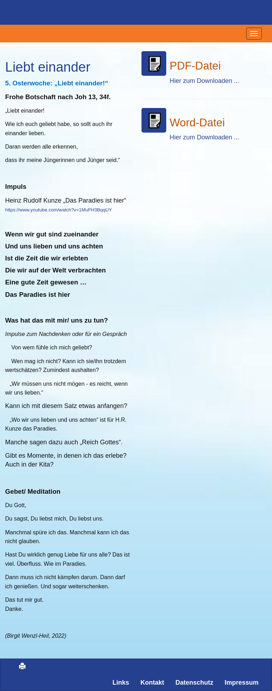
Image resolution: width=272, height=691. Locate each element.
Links (120, 682)
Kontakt (152, 682)
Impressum (242, 682)
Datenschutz (194, 682)
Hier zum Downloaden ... (204, 80)
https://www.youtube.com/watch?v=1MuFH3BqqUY (58, 209)
